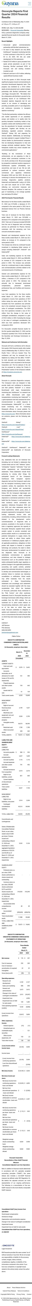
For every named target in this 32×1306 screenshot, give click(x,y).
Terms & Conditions (23, 1291)
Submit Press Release (9, 1291)
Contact (29, 1294)
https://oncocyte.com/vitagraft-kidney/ (13, 425)
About (8, 1287)
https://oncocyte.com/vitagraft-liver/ (13, 429)
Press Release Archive (18, 1287)
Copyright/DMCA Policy (8, 1294)
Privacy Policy (21, 1294)
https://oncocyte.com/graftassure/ (12, 434)
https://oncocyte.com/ (8, 414)
